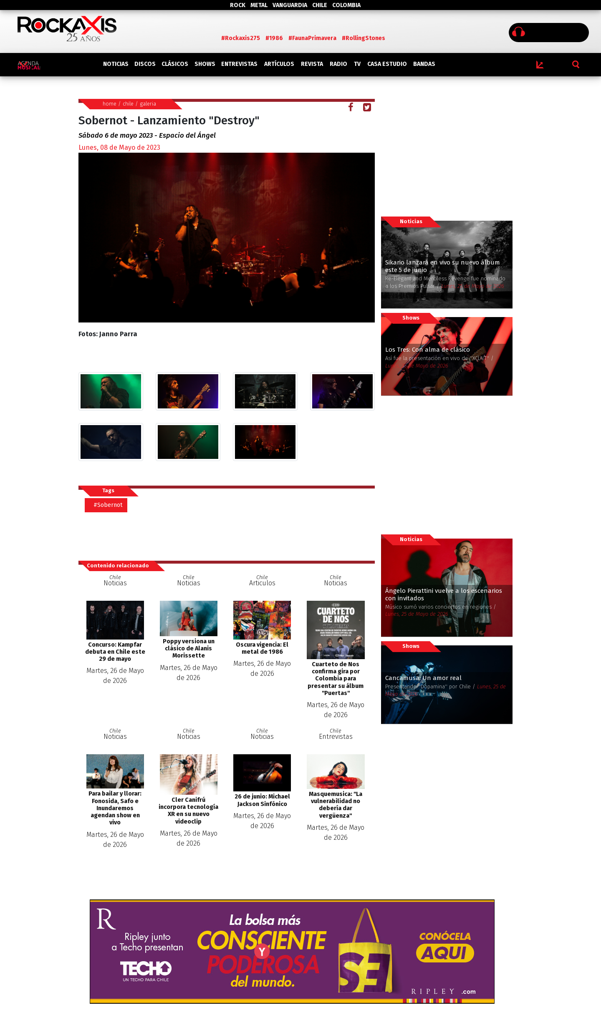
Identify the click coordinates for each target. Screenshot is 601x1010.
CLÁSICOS (175, 64)
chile (128, 104)
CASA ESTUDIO (387, 64)
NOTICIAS (116, 64)
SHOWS (204, 64)
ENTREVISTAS (239, 64)
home (109, 104)
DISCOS (145, 64)
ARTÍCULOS (279, 64)
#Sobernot (108, 505)
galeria (148, 104)
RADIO (338, 64)
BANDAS (424, 64)
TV (357, 64)
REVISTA (312, 64)
